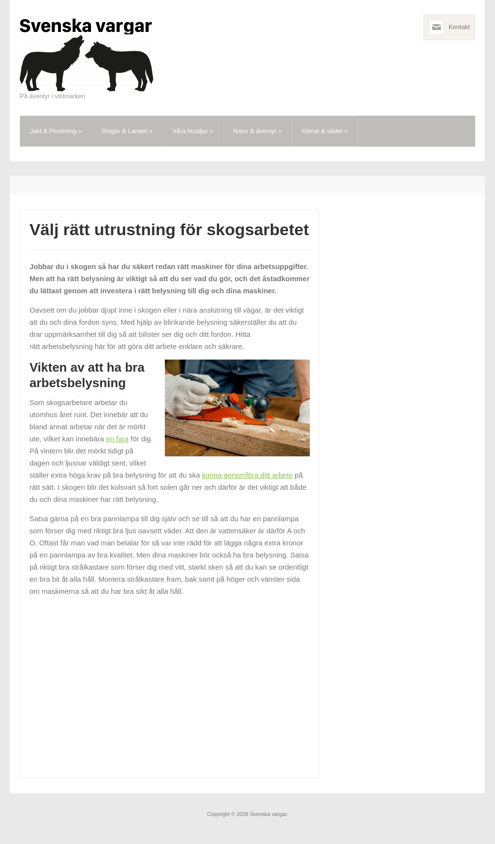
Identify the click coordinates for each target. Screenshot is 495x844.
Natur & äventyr (257, 131)
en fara (117, 439)
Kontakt (459, 26)
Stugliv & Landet (127, 131)
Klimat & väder (325, 131)
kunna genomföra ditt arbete (247, 475)
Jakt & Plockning (56, 131)
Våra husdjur (192, 131)
